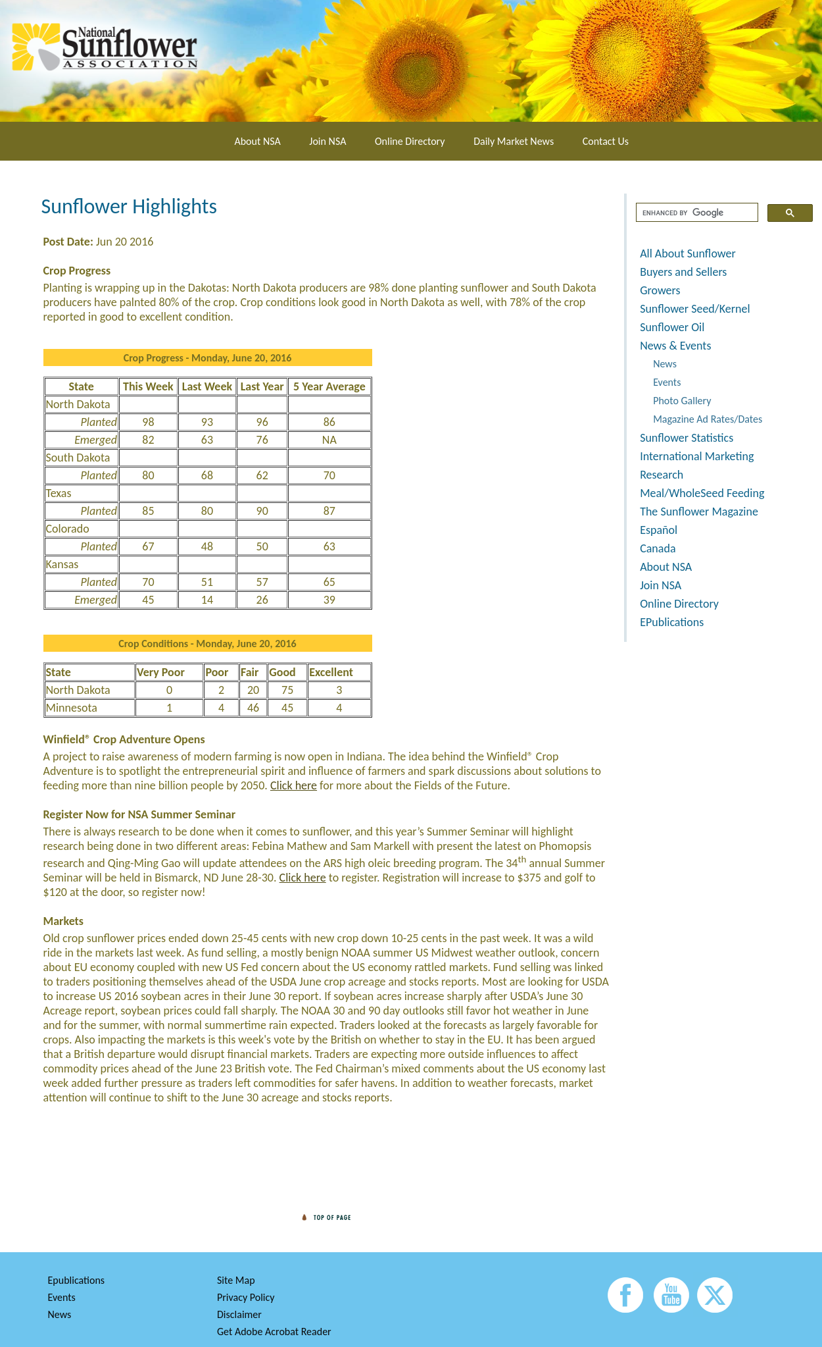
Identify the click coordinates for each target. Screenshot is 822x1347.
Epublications (76, 1280)
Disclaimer (239, 1314)
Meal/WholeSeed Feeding (702, 493)
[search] (695, 213)
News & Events (675, 345)
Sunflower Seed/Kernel (695, 309)
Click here (293, 785)
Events (667, 382)
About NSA (257, 141)
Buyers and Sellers (683, 272)
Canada (657, 548)
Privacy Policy (246, 1297)
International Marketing (697, 456)
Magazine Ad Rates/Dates (707, 419)
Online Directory (410, 141)
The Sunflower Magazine (699, 511)
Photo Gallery (682, 400)
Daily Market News (513, 141)
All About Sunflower (688, 253)
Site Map (236, 1280)
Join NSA (327, 141)
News (665, 363)
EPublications (672, 622)
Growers (660, 290)
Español (658, 530)
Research (661, 474)
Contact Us (606, 141)
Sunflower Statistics (686, 438)
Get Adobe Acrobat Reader (274, 1331)
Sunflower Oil (672, 327)
